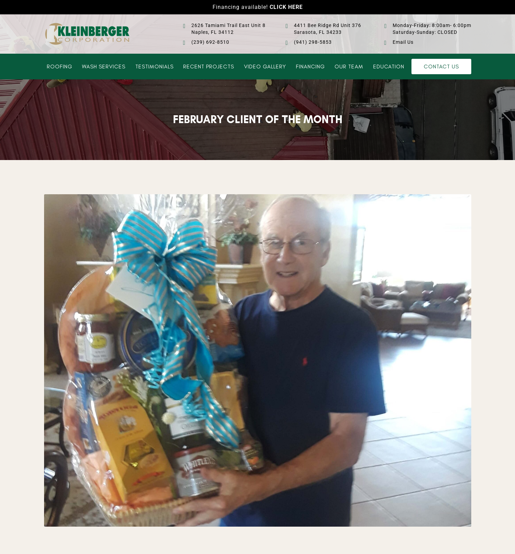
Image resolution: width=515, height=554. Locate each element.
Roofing (59, 67)
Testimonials (154, 67)
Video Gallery (265, 67)
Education (388, 67)
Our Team (349, 67)
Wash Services (103, 67)
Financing (310, 67)
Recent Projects (208, 67)
